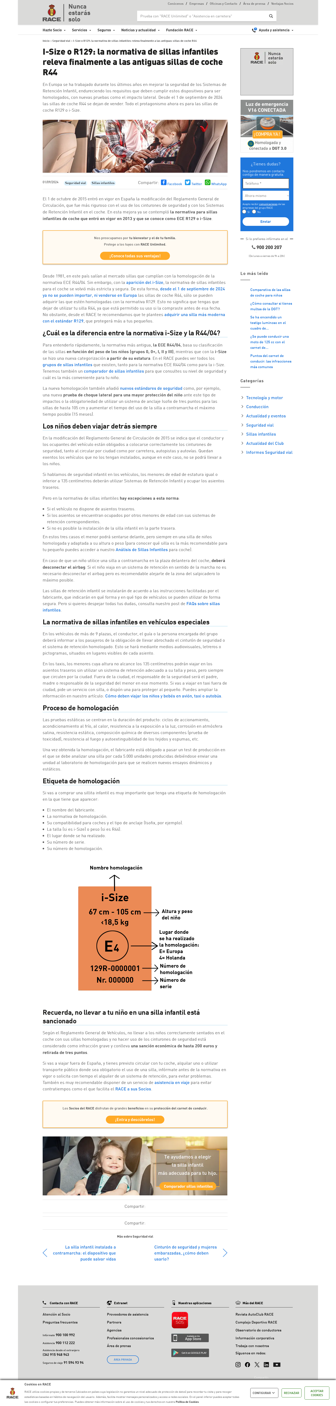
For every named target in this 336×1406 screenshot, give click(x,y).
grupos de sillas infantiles (67, 365)
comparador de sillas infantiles (114, 371)
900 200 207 (269, 247)
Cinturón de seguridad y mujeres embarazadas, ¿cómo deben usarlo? (185, 1254)
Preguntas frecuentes (60, 1323)
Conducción (257, 406)
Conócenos (175, 4)
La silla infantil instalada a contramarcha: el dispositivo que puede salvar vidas (84, 1254)
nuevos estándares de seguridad (151, 388)
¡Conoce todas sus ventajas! (135, 256)
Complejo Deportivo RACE (256, 1323)
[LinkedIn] (266, 1364)
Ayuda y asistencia (274, 30)
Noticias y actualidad (138, 30)
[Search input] (202, 16)
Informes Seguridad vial (269, 452)
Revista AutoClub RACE (254, 1315)
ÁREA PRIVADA (123, 1361)
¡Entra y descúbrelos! (135, 1120)
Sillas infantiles (103, 183)
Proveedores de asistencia (127, 1315)
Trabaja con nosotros (252, 1347)
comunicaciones (268, 204)
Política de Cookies (187, 1401)
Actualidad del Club (265, 443)
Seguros (104, 30)
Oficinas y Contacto (223, 4)
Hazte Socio (52, 30)
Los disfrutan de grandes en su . (135, 1109)
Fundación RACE (179, 30)
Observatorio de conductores (258, 1331)
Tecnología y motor (264, 397)
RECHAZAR (291, 1393)
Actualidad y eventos (266, 415)
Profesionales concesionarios (130, 1339)
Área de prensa (254, 4)
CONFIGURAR (264, 1393)
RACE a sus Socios (133, 1089)
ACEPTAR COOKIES (316, 1393)
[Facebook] (247, 1364)
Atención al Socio (56, 1315)
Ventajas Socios (282, 4)
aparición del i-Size (144, 282)
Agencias (114, 1331)
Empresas (196, 4)
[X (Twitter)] (257, 1364)
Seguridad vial (75, 183)
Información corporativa (255, 1339)
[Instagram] (238, 1364)
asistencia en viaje (172, 1082)
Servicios (79, 30)
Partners (114, 1323)
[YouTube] (276, 1364)
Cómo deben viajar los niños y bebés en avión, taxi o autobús (163, 696)
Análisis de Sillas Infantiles (142, 550)
